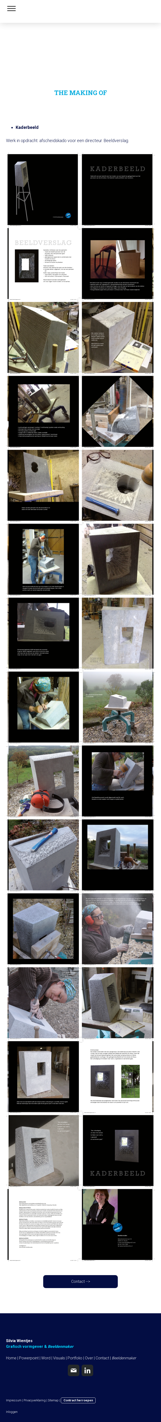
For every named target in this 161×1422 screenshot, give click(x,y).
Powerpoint (29, 1358)
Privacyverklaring (35, 1400)
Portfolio (75, 1358)
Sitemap (53, 1400)
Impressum (13, 1400)
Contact (102, 1358)
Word (45, 1358)
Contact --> (80, 1281)
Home (11, 1358)
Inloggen (12, 1412)
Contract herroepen (78, 1400)
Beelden (118, 1358)
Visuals (59, 1358)
